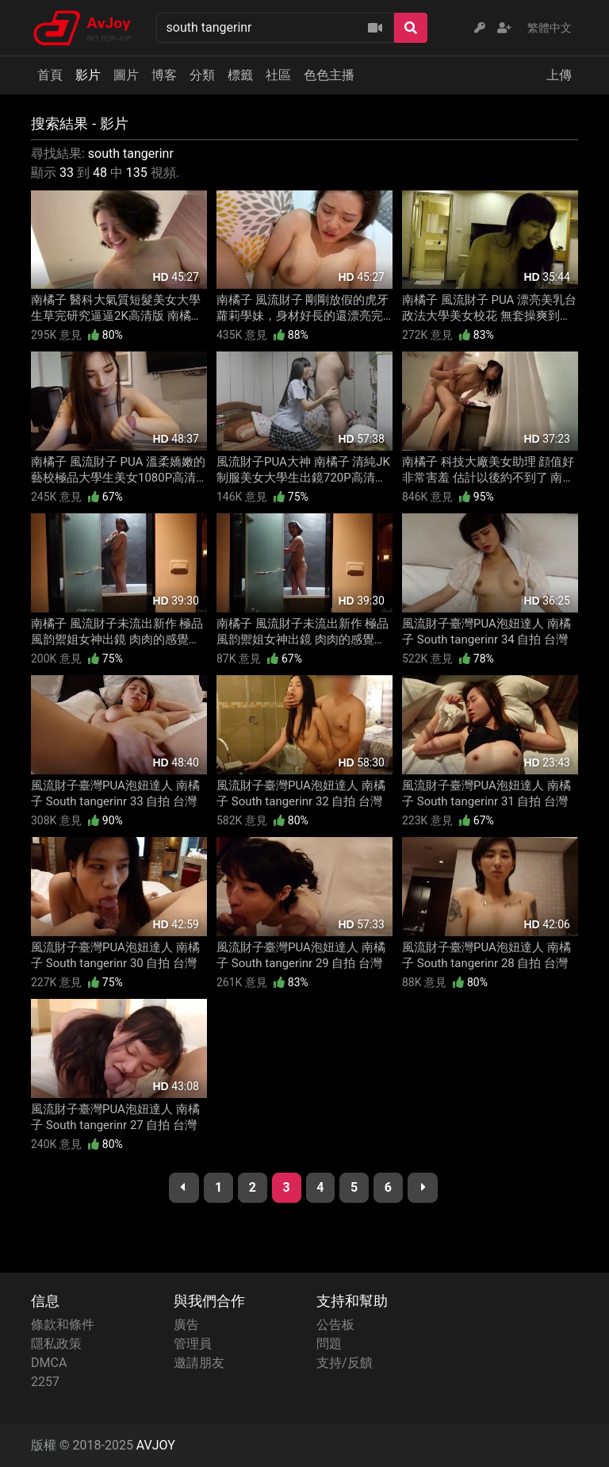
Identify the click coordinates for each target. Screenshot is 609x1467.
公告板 (335, 1324)
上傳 (559, 75)
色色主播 (329, 75)
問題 (329, 1343)
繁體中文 (549, 27)
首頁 (50, 75)
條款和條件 (62, 1324)
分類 (202, 75)
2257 (45, 1381)
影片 (88, 75)
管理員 (193, 1343)
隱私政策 (56, 1343)
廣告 (186, 1324)
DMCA (49, 1362)
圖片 (126, 75)
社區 (278, 75)
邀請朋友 (199, 1362)
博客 (164, 75)
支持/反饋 (344, 1362)
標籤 (240, 75)
